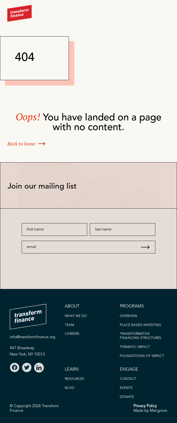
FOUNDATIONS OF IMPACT (142, 356)
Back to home (21, 143)
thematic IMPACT (135, 347)
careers (72, 334)
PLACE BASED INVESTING (140, 325)
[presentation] (57, 262)
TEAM (69, 325)
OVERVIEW (128, 316)
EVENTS (126, 388)
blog (69, 388)
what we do (76, 316)
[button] (163, 13)
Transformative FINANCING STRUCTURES (140, 336)
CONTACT (128, 379)
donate (127, 397)
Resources (74, 379)
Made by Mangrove (150, 411)
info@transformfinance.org (32, 337)
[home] (19, 13)
